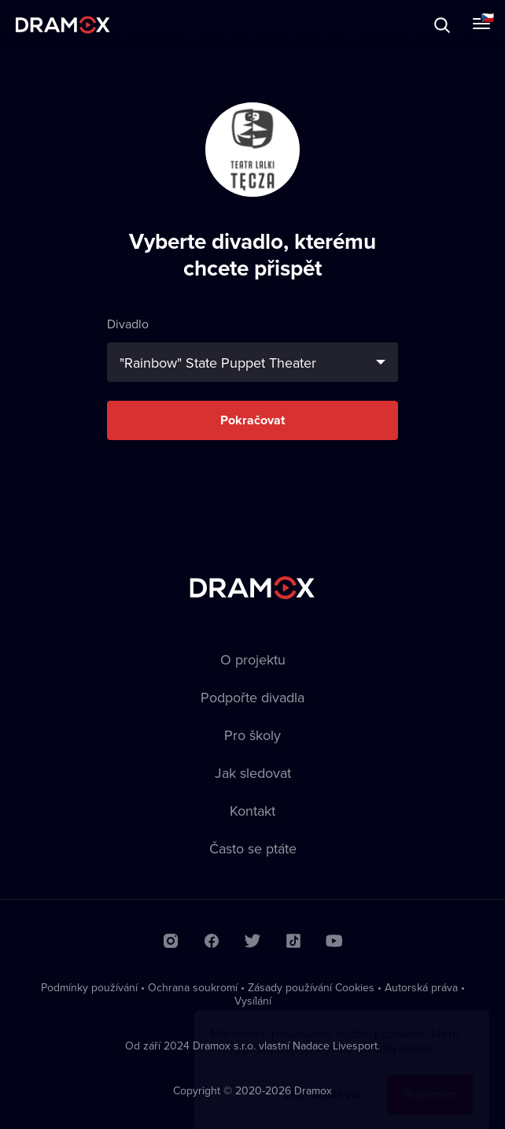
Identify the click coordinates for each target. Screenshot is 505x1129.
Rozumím (430, 1079)
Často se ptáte (253, 848)
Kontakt (252, 810)
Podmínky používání (89, 987)
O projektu (253, 659)
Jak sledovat (253, 773)
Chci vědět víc (321, 1079)
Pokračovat (252, 420)
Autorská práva (421, 987)
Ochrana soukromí (193, 987)
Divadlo (252, 348)
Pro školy (252, 735)
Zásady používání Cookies (311, 987)
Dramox (63, 25)
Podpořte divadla (252, 697)
